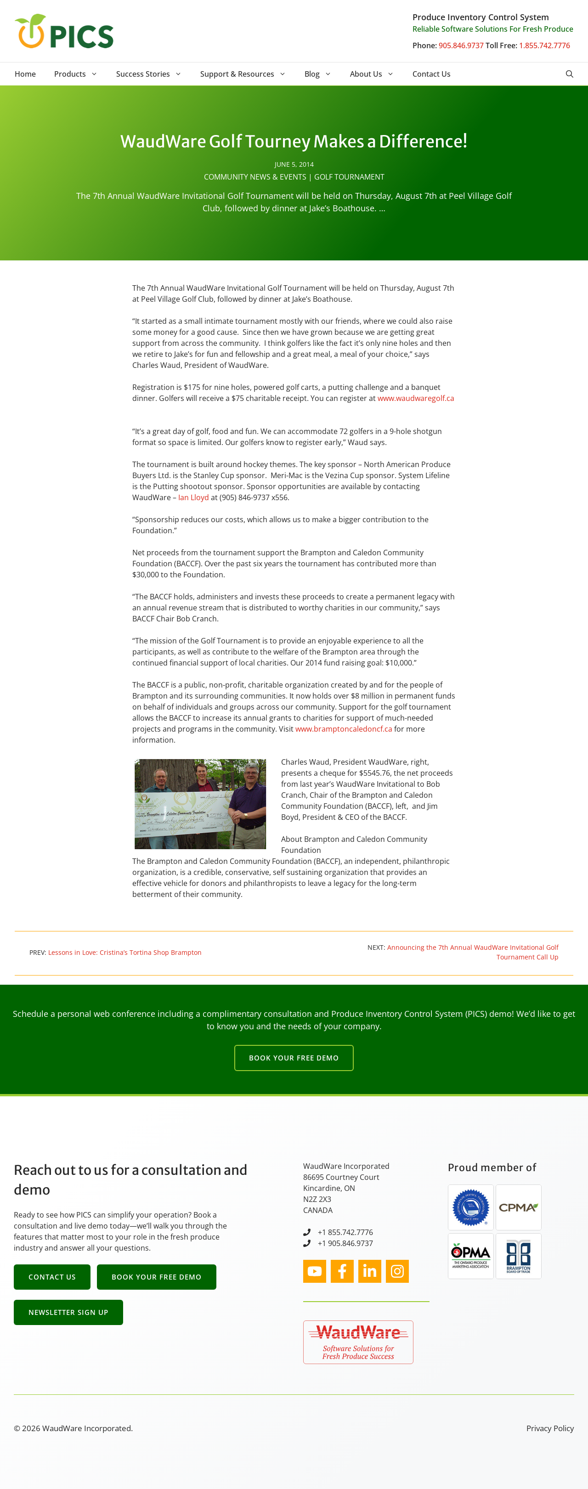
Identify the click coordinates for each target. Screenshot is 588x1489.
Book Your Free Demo (294, 1057)
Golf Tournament (349, 177)
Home (25, 74)
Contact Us (432, 74)
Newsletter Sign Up (68, 1312)
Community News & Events (255, 177)
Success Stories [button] (153, 73)
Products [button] (80, 73)
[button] (569, 73)
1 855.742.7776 (347, 1232)
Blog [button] (323, 73)
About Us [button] (376, 73)
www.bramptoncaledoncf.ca (343, 729)
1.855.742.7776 (544, 45)
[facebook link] (342, 1271)
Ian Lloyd (193, 497)
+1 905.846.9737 (345, 1243)
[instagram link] (314, 1271)
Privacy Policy (550, 1428)
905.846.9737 (461, 45)
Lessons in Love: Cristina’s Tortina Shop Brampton (125, 952)
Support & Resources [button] (247, 73)
